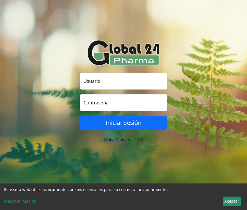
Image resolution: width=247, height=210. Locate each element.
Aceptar (232, 201)
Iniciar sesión (123, 123)
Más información (20, 201)
